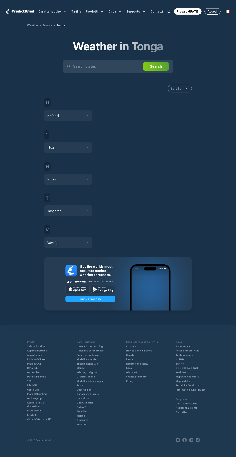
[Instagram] (191, 440)
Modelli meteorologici (90, 380)
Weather (32, 25)
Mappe (81, 367)
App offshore (34, 354)
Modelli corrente (87, 359)
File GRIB (32, 385)
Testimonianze (184, 354)
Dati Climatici (85, 402)
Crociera (131, 346)
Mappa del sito (184, 380)
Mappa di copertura (187, 376)
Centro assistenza (186, 403)
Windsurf (131, 372)
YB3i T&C (181, 372)
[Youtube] (178, 440)
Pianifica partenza (88, 354)
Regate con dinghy (137, 363)
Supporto (136, 11)
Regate (130, 354)
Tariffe (76, 11)
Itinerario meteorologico (91, 346)
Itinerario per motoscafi (91, 350)
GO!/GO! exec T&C (187, 367)
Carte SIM (33, 389)
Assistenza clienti (186, 407)
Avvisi (80, 385)
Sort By (180, 88)
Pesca (129, 359)
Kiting (129, 380)
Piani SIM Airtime (37, 393)
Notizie (180, 359)
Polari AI (82, 411)
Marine (81, 415)
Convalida (83, 398)
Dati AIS (81, 406)
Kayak (129, 367)
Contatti (157, 11)
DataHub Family (36, 376)
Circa (115, 11)
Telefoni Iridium (36, 346)
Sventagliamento (136, 376)
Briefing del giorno (88, 372)
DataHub (32, 367)
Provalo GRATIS (188, 11)
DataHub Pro (34, 372)
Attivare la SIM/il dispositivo (37, 404)
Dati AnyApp (34, 398)
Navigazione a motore (139, 350)
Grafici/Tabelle (86, 376)
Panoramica (183, 346)
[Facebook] (184, 440)
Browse (47, 25)
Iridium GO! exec (37, 359)
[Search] (169, 11)
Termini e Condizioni (188, 385)
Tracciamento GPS (88, 363)
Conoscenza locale (88, 393)
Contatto (181, 412)
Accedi (212, 11)
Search (156, 66)
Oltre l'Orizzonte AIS (39, 419)
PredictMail (34, 410)
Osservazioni (84, 389)
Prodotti (95, 11)
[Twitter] (198, 440)
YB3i (29, 380)
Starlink (32, 414)
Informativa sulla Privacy (190, 389)
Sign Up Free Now (90, 299)
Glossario (82, 419)
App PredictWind (37, 350)
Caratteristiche (53, 11)
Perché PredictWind (187, 350)
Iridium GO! (34, 363)
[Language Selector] (227, 11)
